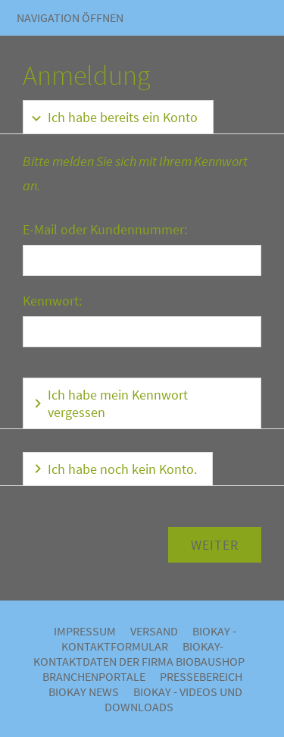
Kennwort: (52, 300)
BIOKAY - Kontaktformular (149, 638)
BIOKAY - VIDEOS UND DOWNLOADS (173, 699)
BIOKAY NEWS (83, 691)
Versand (154, 630)
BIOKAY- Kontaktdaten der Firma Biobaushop (139, 653)
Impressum (85, 630)
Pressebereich (201, 676)
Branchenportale (93, 676)
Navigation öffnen (70, 17)
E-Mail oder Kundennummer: (105, 229)
